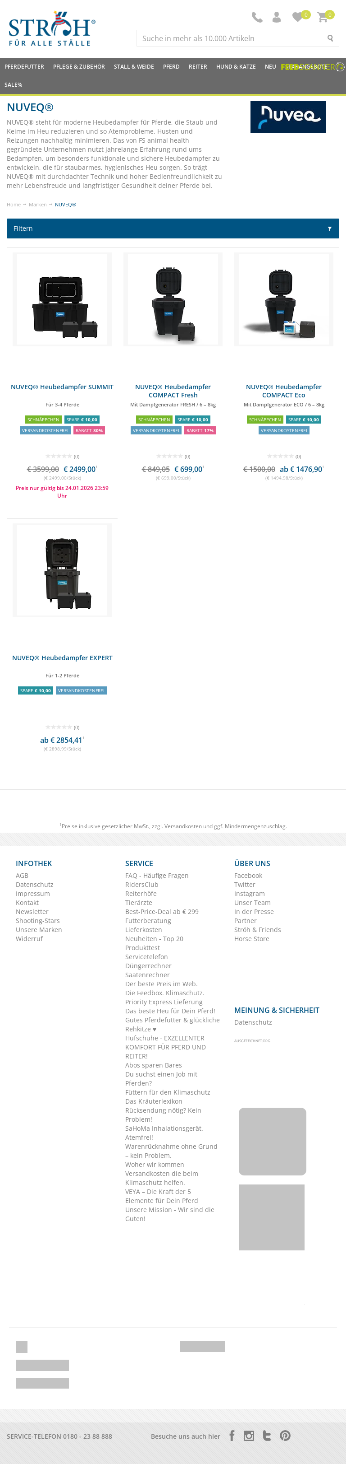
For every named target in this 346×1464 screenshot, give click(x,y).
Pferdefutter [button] (24, 66)
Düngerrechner (148, 965)
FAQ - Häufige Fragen (157, 875)
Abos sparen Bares (153, 1065)
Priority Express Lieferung (164, 1002)
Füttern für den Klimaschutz (167, 1092)
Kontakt (27, 902)
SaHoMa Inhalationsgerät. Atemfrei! (164, 1133)
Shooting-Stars (38, 920)
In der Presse (254, 911)
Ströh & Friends (257, 929)
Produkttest (142, 947)
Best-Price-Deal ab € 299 (162, 911)
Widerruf (29, 938)
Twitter (244, 884)
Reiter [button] (198, 66)
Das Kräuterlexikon (153, 1101)
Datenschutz (35, 884)
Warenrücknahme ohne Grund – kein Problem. (171, 1151)
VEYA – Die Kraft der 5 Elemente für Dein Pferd (161, 1196)
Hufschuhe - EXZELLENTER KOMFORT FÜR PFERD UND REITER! (165, 1047)
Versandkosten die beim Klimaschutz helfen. (161, 1178)
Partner (245, 920)
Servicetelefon (146, 956)
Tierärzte (138, 902)
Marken (38, 204)
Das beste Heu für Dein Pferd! (170, 1011)
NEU (270, 66)
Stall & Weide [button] (134, 66)
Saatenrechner (147, 974)
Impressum (33, 893)
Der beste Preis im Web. (161, 983)
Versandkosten (183, 826)
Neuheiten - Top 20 (154, 938)
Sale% (13, 85)
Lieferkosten (143, 929)
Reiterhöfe (141, 893)
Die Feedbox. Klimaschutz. (165, 992)
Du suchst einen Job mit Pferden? (161, 1078)
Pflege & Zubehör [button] (79, 66)
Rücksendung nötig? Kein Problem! (163, 1115)
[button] (277, 17)
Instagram (249, 893)
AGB (22, 875)
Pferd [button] (171, 66)
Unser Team (252, 902)
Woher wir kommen (154, 1164)
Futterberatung (148, 920)
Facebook (248, 875)
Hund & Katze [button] (236, 66)
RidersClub (142, 884)
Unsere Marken (39, 929)
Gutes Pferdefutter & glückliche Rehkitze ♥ (172, 1024)
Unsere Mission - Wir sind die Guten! (169, 1214)
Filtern (173, 228)
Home (14, 204)
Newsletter (32, 911)
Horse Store (251, 938)
